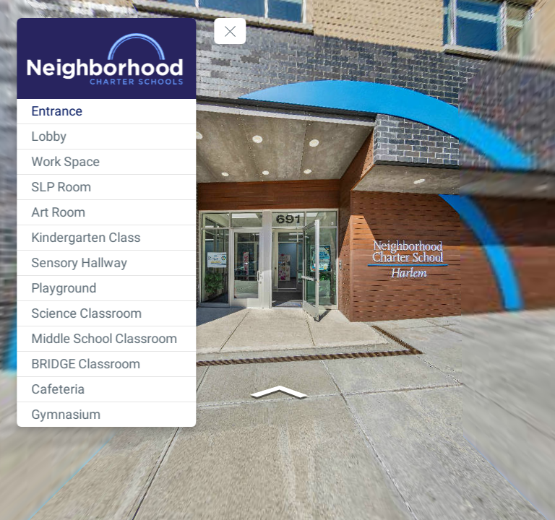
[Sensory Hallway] (107, 263)
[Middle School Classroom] (107, 338)
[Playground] (107, 288)
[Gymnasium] (107, 414)
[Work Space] (107, 162)
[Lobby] (107, 136)
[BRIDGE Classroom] (107, 364)
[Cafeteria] (107, 389)
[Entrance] (107, 111)
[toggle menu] (231, 31)
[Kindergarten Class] (107, 237)
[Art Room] (107, 212)
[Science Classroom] (107, 313)
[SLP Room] (107, 187)
